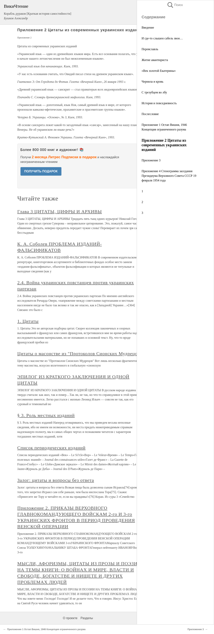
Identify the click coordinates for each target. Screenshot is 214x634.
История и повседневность (159, 103)
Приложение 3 (151, 160)
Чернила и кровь (152, 81)
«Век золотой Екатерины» (159, 70)
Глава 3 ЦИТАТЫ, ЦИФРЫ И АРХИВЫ (59, 211)
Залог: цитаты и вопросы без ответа (55, 480)
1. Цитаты (28, 321)
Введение (148, 27)
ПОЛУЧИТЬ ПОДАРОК (41, 171)
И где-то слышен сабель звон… (162, 38)
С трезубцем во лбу (154, 92)
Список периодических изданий (51, 447)
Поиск (174, 5)
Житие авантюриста (155, 60)
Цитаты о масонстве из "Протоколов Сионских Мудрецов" (79, 353)
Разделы (87, 618)
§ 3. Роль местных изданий (46, 415)
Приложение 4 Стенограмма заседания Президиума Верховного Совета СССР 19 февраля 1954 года (169, 175)
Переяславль (150, 49)
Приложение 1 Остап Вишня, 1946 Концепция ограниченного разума (46, 629)
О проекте (70, 618)
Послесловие (150, 114)
